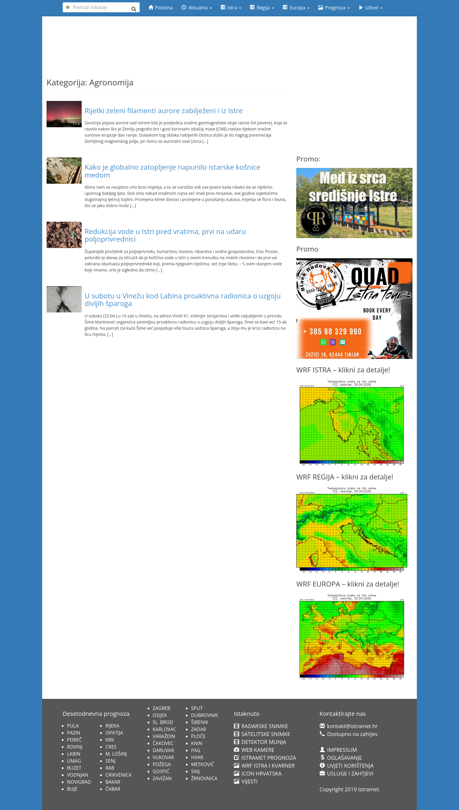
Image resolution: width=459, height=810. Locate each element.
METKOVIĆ (202, 764)
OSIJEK (160, 715)
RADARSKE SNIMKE (261, 726)
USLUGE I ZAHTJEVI (347, 773)
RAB (109, 768)
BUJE (72, 789)
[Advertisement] (229, 32)
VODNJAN (77, 775)
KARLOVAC (164, 729)
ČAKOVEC (163, 743)
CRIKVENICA (118, 775)
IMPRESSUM (338, 749)
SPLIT (197, 708)
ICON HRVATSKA (258, 773)
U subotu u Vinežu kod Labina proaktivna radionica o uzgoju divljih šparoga (183, 299)
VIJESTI (246, 781)
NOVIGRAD (79, 782)
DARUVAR (163, 750)
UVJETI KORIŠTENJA (347, 765)
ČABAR (112, 789)
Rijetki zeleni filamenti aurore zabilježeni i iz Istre (164, 110)
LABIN (73, 754)
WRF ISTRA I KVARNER (264, 765)
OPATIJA (114, 733)
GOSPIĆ (161, 771)
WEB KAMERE (254, 749)
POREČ (74, 740)
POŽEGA (162, 764)
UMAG (74, 761)
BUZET (74, 768)
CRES (111, 747)
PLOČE (198, 736)
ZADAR (198, 729)
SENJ (110, 761)
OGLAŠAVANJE (341, 757)
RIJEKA (112, 726)
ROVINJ (75, 747)
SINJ (195, 771)
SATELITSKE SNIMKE (262, 733)
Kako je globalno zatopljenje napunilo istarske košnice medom (173, 170)
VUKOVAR (163, 757)
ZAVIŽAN (162, 778)
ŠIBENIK (199, 722)
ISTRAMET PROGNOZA (265, 757)
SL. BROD (163, 722)
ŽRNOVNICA (204, 778)
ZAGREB (161, 708)
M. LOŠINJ (116, 754)
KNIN (196, 743)
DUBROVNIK (204, 715)
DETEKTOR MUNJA (260, 741)
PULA (73, 726)
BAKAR (112, 782)
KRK (109, 740)
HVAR (197, 757)
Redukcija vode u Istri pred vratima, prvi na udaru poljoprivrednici (165, 235)
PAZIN (73, 733)
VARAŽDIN (164, 736)
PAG (195, 750)
